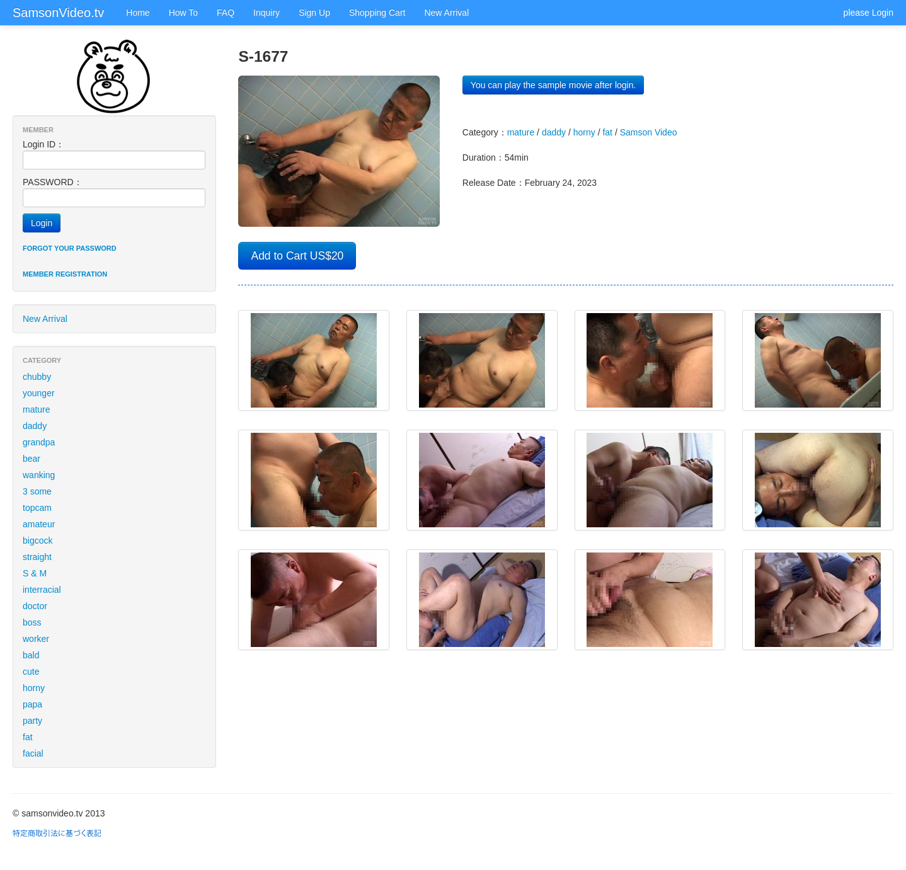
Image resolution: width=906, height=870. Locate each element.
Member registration (65, 274)
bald (31, 655)
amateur (39, 524)
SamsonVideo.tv (58, 13)
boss (32, 622)
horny (34, 688)
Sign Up (314, 13)
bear (31, 459)
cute (31, 672)
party (32, 721)
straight (37, 557)
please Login (868, 13)
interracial (42, 590)
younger (39, 393)
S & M (35, 573)
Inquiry (266, 13)
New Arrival (446, 13)
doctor (35, 606)
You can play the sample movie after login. (553, 85)
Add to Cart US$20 (297, 255)
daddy (35, 426)
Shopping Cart (377, 13)
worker (36, 639)
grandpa (39, 442)
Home (137, 13)
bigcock (37, 540)
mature (36, 409)
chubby (37, 377)
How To (183, 13)
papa (32, 704)
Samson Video (648, 132)
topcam (37, 508)
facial (33, 753)
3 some (37, 491)
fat (28, 737)
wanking (39, 475)
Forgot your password (70, 248)
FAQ (225, 13)
